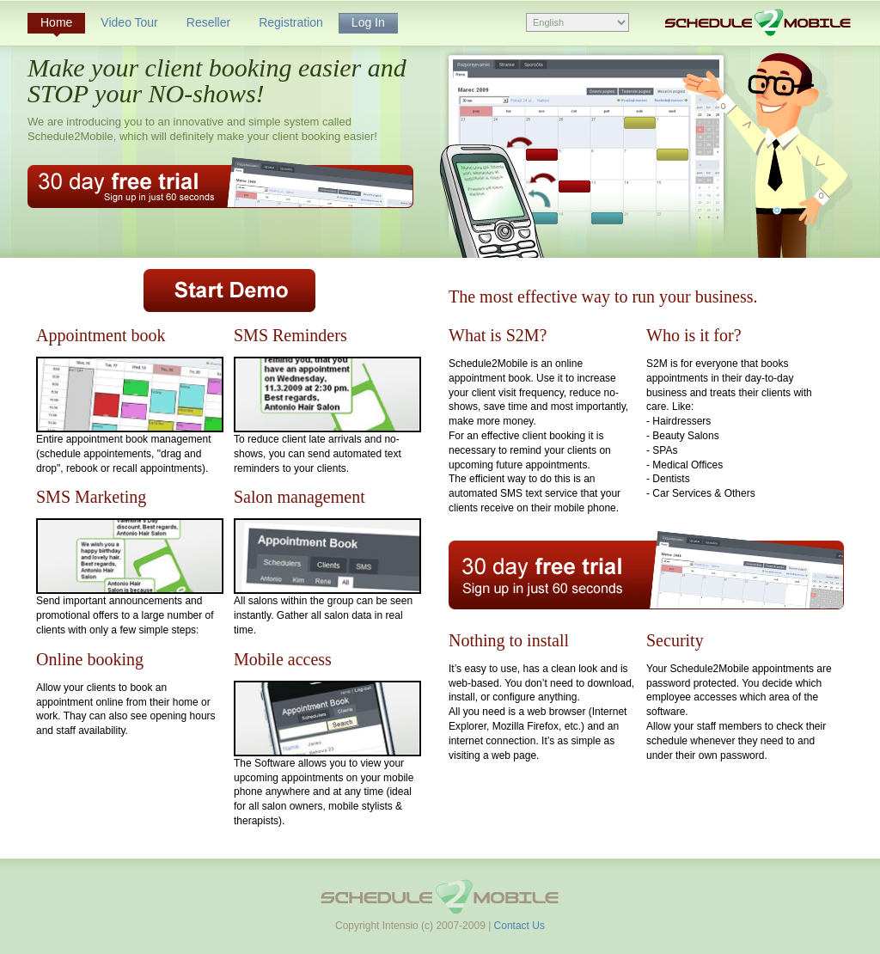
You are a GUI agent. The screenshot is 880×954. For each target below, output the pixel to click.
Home (56, 22)
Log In (368, 22)
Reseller (208, 22)
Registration (291, 22)
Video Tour (129, 22)
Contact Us (519, 926)
